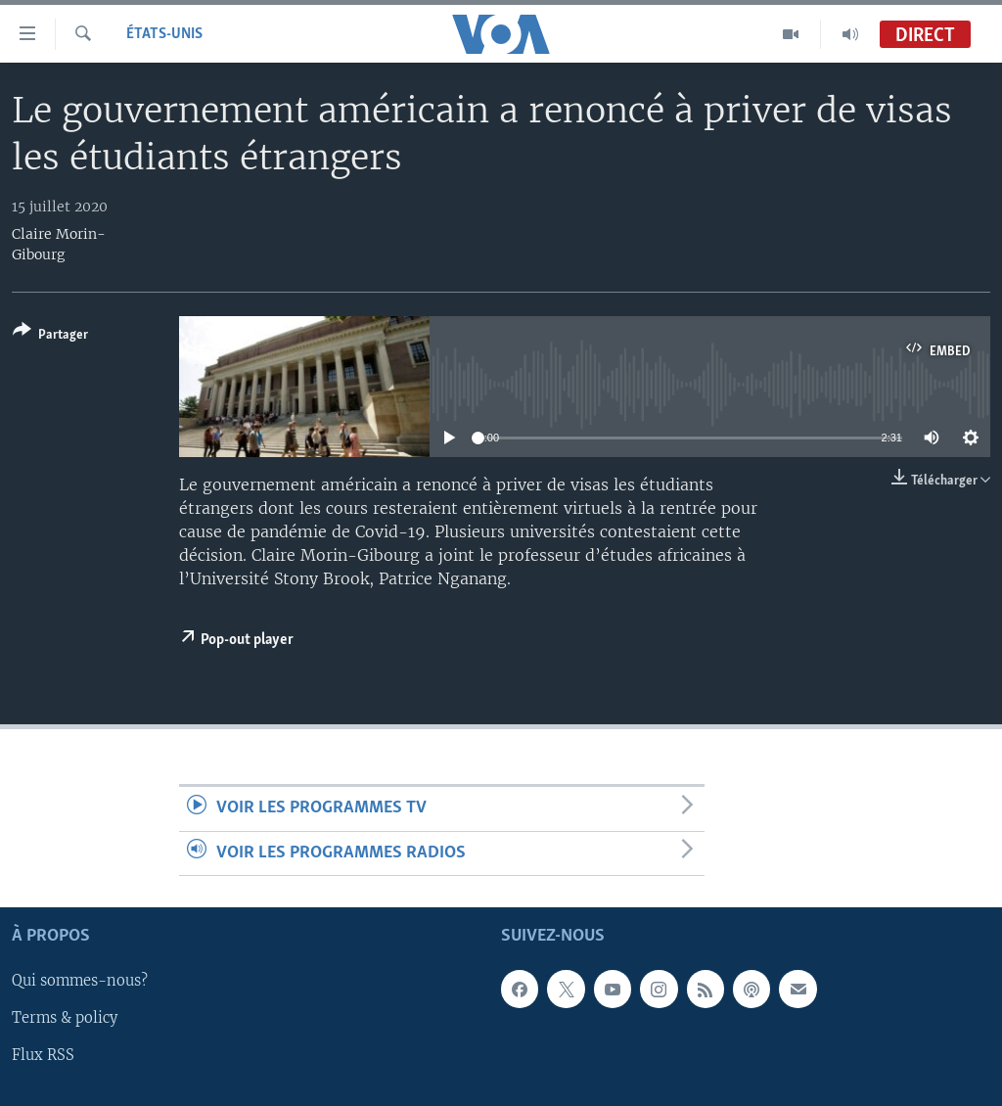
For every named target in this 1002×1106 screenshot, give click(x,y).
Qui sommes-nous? (80, 981)
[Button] (50, 336)
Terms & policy (64, 1019)
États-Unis (164, 34)
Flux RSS (43, 1056)
